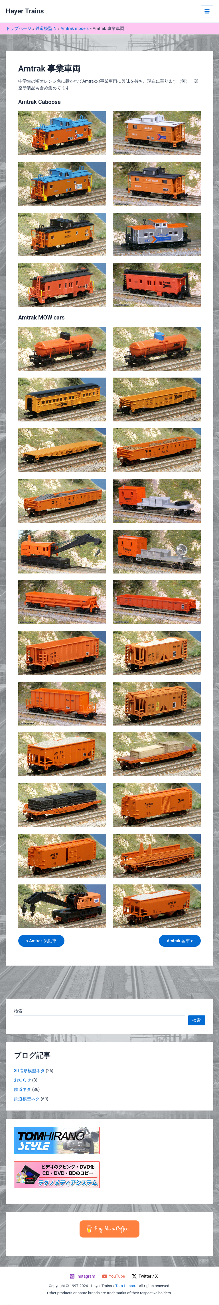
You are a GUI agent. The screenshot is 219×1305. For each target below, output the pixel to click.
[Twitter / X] (144, 1276)
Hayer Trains (25, 11)
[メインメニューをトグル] (207, 11)
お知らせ (22, 1080)
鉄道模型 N (45, 28)
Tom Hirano (125, 1286)
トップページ (18, 28)
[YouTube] (113, 1276)
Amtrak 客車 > (180, 940)
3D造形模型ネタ (29, 1070)
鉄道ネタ (22, 1089)
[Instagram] (82, 1276)
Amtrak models (74, 28)
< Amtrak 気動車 (41, 940)
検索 (18, 1011)
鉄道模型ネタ (27, 1098)
